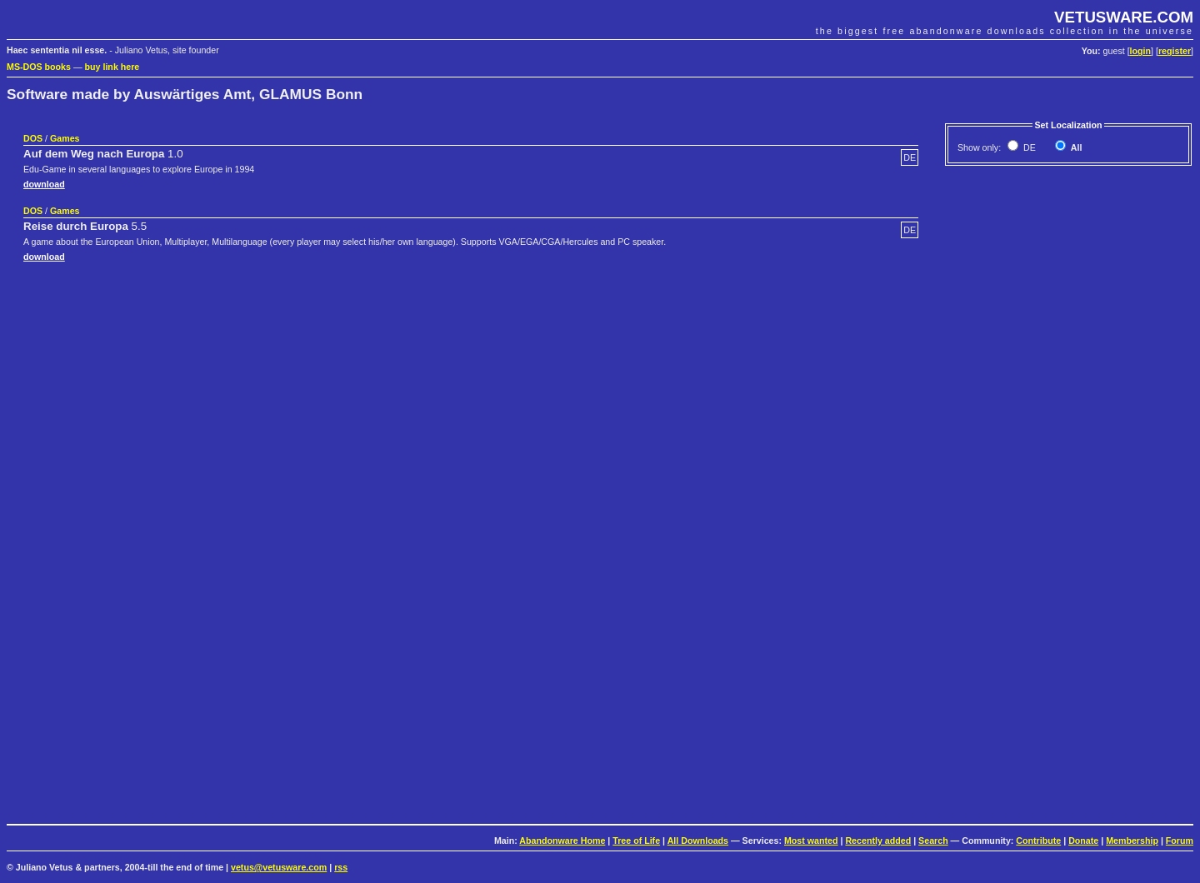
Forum (1179, 841)
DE (1028, 147)
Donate (1083, 841)
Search (933, 841)
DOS (32, 138)
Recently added (878, 841)
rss (341, 867)
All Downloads (698, 841)
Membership (1132, 841)
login (1140, 51)
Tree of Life (636, 841)
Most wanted (811, 841)
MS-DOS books (39, 67)
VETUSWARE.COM (1123, 17)
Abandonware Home (562, 841)
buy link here (112, 67)
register (1174, 51)
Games (65, 138)
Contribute (1038, 841)
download (44, 184)
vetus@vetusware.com (279, 867)
